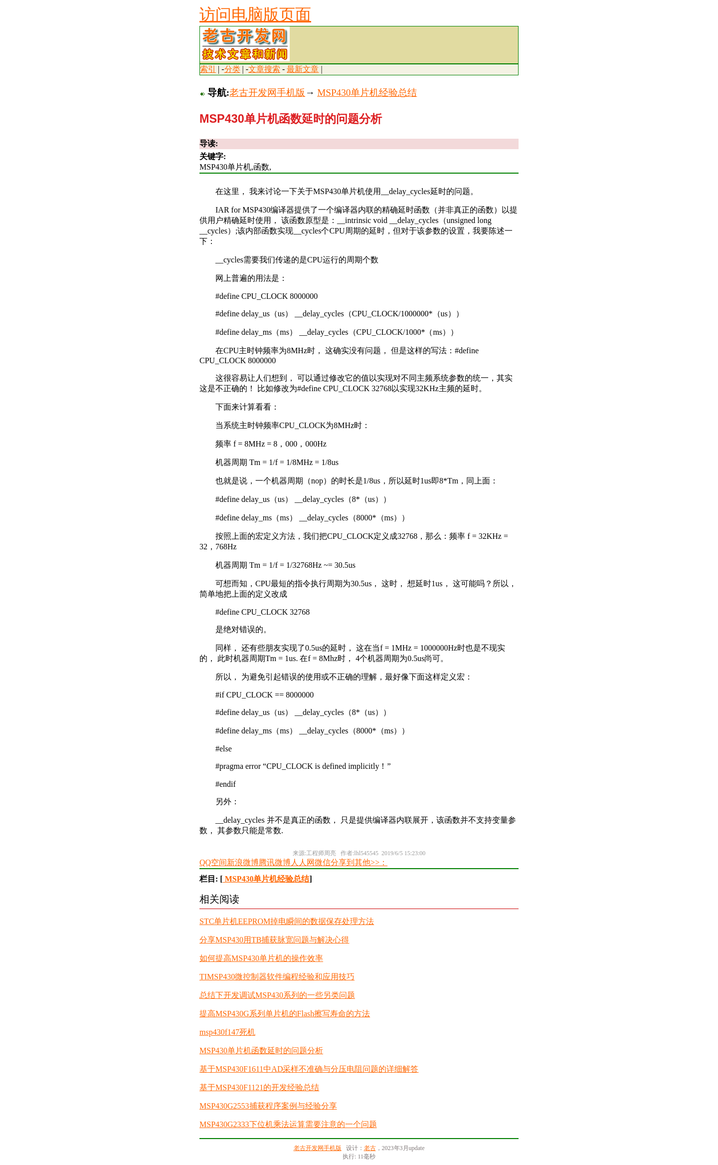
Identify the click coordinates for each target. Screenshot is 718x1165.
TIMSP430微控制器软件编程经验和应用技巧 (277, 976)
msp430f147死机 (227, 1032)
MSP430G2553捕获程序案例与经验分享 (268, 1106)
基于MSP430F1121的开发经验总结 (259, 1087)
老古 (370, 1148)
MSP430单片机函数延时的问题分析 (261, 1050)
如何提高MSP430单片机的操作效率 (261, 958)
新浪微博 (243, 862)
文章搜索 (264, 69)
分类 (232, 69)
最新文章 (303, 69)
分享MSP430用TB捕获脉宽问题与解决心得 (274, 939)
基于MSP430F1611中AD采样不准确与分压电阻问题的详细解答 (308, 1069)
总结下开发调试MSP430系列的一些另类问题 (277, 995)
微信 (323, 862)
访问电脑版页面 (255, 14)
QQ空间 (213, 862)
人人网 (303, 862)
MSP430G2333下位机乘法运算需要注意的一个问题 (288, 1124)
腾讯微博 (275, 862)
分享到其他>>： (359, 862)
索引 (208, 69)
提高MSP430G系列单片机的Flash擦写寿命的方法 (284, 1013)
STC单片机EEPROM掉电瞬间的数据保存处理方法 (286, 921)
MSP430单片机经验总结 (367, 92)
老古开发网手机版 (267, 92)
